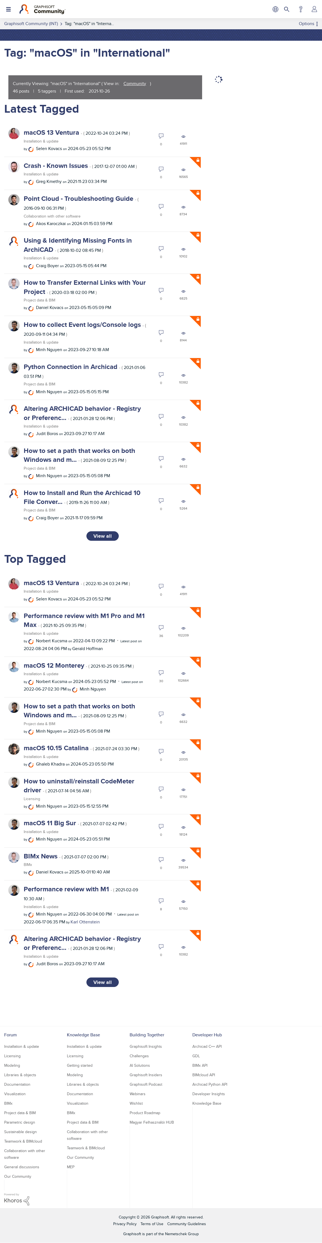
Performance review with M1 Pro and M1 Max (84, 620)
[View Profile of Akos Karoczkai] (51, 223)
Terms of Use (152, 1224)
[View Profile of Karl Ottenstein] (85, 922)
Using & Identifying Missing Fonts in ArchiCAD (78, 244)
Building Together (147, 1035)
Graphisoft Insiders (146, 1075)
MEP (70, 1167)
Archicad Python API (209, 1084)
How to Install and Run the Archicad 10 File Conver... (82, 497)
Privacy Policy (125, 1224)
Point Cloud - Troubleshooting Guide (81, 202)
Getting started (80, 1065)
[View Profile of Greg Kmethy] (49, 181)
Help (300, 9)
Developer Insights (208, 1094)
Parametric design (19, 1122)
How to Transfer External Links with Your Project (85, 286)
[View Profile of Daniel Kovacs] (49, 307)
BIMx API (199, 1065)
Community (135, 83)
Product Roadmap (145, 1113)
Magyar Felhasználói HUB (152, 1122)
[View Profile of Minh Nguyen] (49, 349)
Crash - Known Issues (80, 165)
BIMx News (66, 856)
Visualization (15, 1094)
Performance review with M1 (81, 893)
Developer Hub (207, 1035)
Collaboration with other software (52, 216)
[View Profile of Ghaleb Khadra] (50, 764)
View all (102, 536)
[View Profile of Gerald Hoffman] (87, 648)
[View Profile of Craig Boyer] (47, 265)
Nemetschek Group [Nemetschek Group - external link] (182, 1234)
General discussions (21, 1167)
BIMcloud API (203, 1075)
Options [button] (306, 23)
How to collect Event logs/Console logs (85, 328)
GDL (196, 1056)
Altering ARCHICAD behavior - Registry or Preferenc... (82, 413)
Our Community (17, 1176)
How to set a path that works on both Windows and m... (79, 455)
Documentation (17, 1084)
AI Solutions (140, 1065)
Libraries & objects (20, 1075)
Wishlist (136, 1103)
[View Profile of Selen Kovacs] (49, 148)
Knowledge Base (83, 1035)
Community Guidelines (186, 1224)
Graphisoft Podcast (146, 1084)
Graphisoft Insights (146, 1046)
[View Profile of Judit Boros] (47, 433)
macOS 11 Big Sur (75, 823)
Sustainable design (20, 1132)
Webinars (138, 1094)
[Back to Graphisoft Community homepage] (42, 9)
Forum (10, 1035)
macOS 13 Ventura (77, 132)
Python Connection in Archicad (84, 371)
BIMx (28, 864)
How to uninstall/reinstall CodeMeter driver (79, 785)
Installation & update (41, 141)
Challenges (139, 1056)
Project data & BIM (39, 300)
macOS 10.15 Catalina (81, 748)
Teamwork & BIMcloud (23, 1141)
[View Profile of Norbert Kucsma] (51, 641)
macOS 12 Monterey (79, 665)
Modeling (12, 1065)
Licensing (32, 799)
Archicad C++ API (207, 1046)
